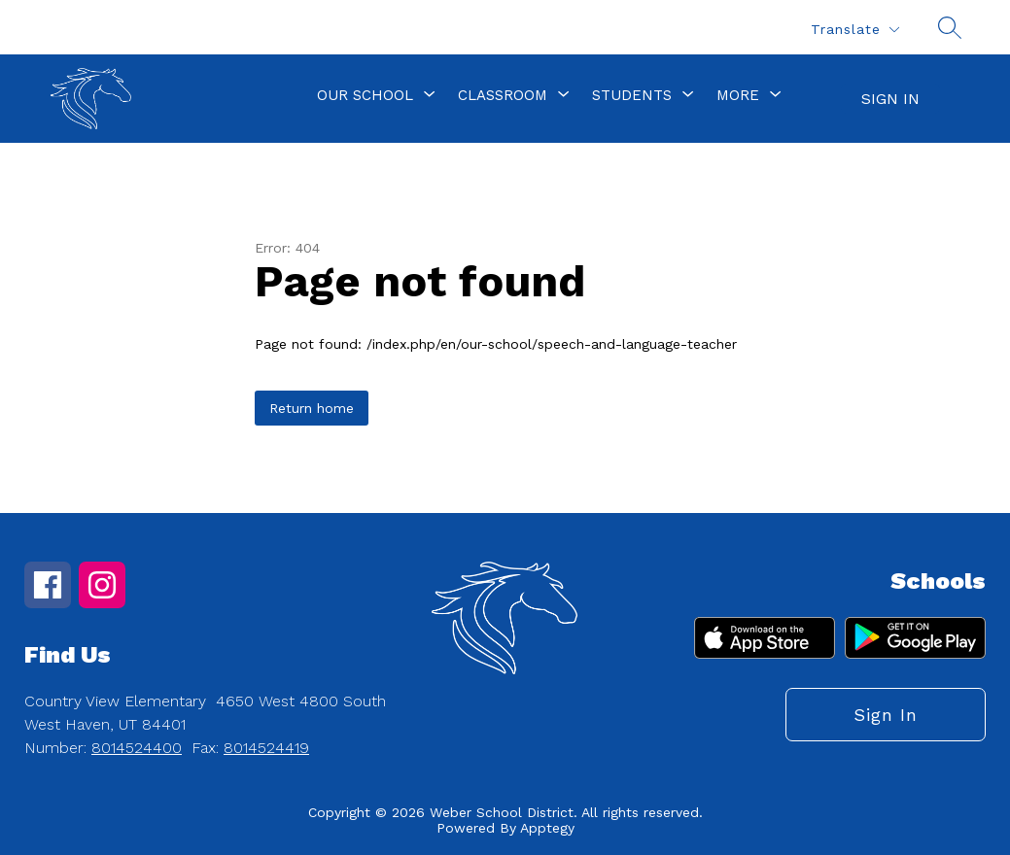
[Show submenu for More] (737, 95)
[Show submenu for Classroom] (502, 95)
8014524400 (136, 747)
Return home (311, 408)
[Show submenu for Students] (632, 95)
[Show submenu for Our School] (365, 95)
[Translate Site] (854, 29)
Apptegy (547, 828)
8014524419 (266, 747)
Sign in (890, 98)
